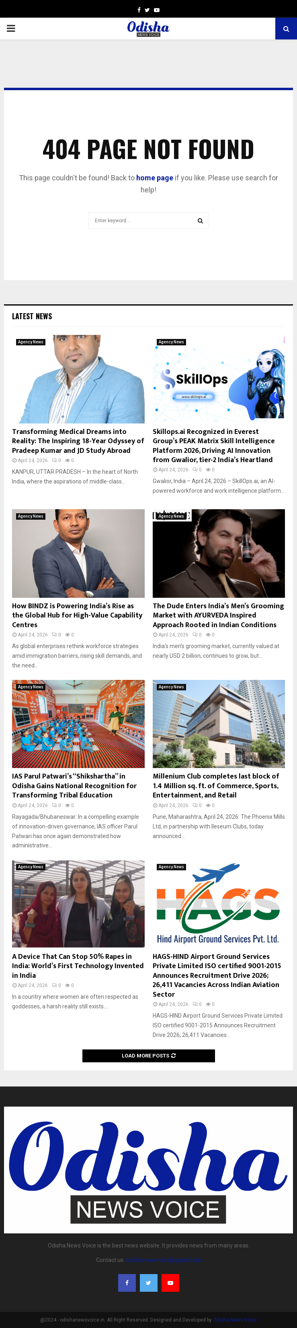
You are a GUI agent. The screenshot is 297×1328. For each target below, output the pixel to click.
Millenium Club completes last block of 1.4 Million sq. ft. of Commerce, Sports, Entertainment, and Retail (216, 785)
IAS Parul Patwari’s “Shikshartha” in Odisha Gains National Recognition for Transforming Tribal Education (74, 785)
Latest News (32, 316)
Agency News (30, 342)
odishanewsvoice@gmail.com (163, 1260)
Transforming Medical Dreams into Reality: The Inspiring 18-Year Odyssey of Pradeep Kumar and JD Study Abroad (78, 441)
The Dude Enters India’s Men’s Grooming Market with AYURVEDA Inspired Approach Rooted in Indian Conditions (218, 615)
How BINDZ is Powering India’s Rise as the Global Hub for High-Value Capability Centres (77, 615)
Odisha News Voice (235, 1320)
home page (154, 177)
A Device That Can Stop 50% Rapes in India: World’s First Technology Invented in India (78, 966)
